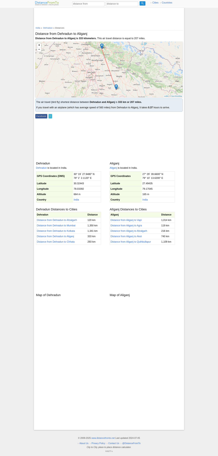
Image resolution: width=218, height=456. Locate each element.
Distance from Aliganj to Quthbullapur (131, 241)
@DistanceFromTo (131, 443)
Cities (155, 2)
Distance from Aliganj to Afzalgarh (129, 231)
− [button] (39, 49)
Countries (167, 2)
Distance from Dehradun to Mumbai (56, 225)
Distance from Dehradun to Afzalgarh (57, 220)
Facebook (41, 116)
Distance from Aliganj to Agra (126, 225)
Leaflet (166, 96)
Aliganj (113, 167)
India (76, 199)
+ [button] (39, 45)
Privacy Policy (98, 443)
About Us (83, 443)
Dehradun (41, 167)
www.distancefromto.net (103, 438)
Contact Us (113, 443)
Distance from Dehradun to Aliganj (55, 236)
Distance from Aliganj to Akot (126, 236)
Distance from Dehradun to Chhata (56, 241)
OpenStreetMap (176, 96)
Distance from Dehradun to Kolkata (56, 231)
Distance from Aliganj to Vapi (126, 220)
